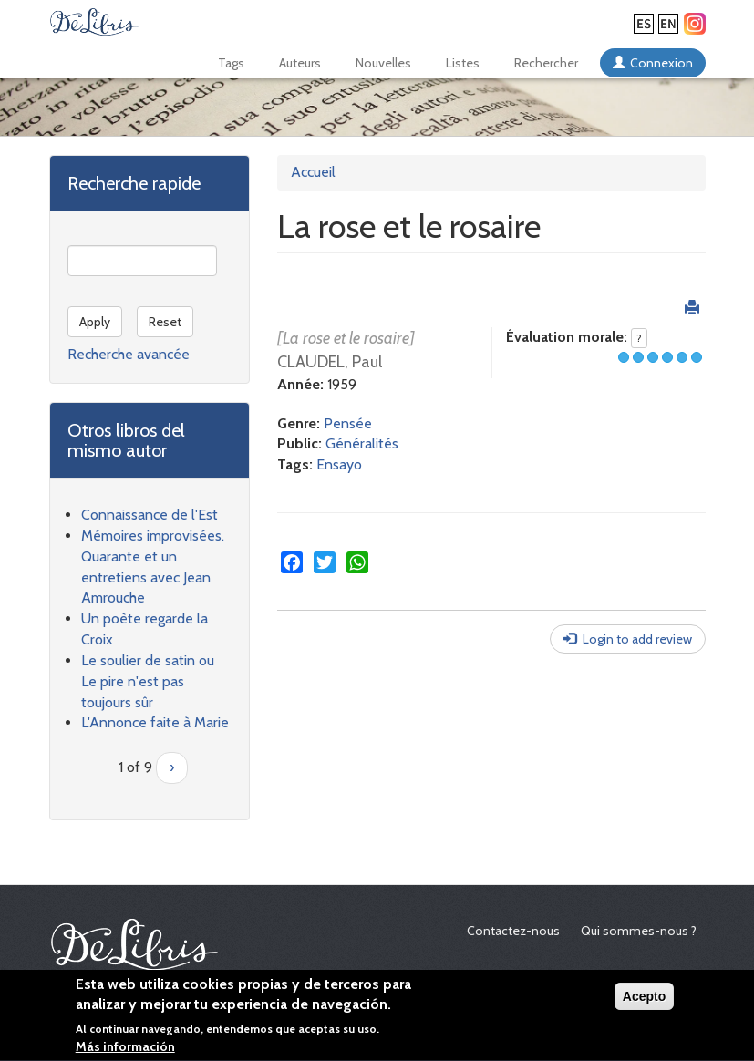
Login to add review (637, 639)
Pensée (348, 423)
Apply (94, 322)
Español (644, 24)
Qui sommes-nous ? (639, 930)
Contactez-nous (513, 930)
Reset (165, 322)
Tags (231, 63)
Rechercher (546, 63)
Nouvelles (383, 63)
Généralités (361, 443)
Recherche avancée (128, 354)
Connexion (661, 63)
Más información (125, 1050)
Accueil (313, 171)
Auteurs (300, 63)
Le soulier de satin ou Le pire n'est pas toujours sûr (147, 681)
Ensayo (339, 464)
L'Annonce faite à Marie (155, 722)
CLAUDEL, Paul (329, 362)
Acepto (644, 999)
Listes (463, 63)
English (668, 24)
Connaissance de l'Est (149, 514)
